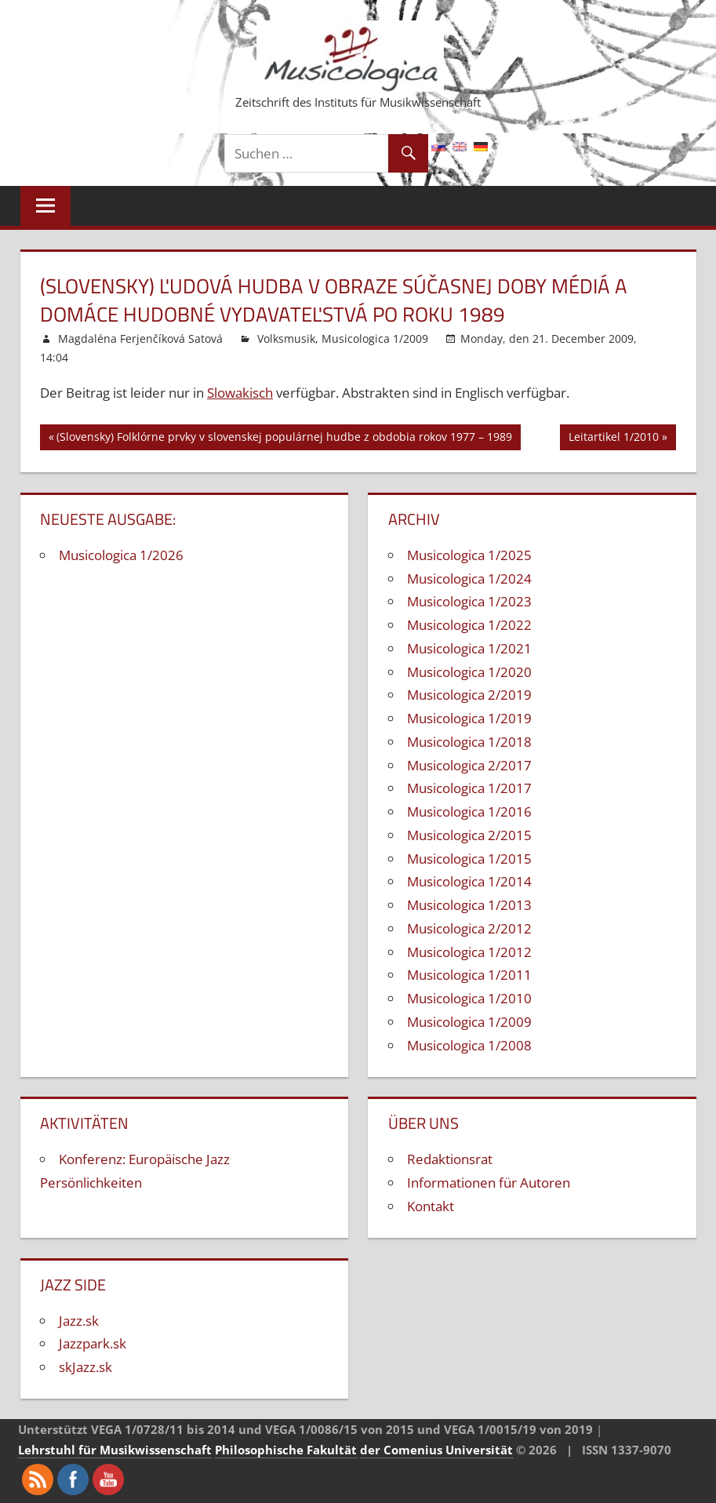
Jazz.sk (79, 1321)
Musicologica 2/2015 (469, 835)
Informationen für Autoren (488, 1183)
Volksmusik (286, 338)
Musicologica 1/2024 (469, 579)
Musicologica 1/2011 (469, 975)
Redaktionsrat (449, 1159)
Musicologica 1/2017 (469, 788)
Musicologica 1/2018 (469, 742)
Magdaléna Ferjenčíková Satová (140, 338)
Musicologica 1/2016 (469, 811)
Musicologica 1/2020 (469, 672)
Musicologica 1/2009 (375, 338)
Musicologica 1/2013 (469, 905)
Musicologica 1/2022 (469, 625)
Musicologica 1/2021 (469, 648)
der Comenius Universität (436, 1450)
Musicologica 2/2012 (469, 928)
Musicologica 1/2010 (469, 998)
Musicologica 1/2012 (469, 952)
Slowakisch (240, 393)
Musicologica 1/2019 (469, 718)
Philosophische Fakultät (286, 1450)
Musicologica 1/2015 (469, 859)
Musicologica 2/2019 (469, 695)
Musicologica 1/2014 (469, 881)
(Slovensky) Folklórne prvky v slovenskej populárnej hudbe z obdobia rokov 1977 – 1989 (284, 439)
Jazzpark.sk (92, 1343)
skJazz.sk (85, 1367)
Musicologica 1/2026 (121, 555)
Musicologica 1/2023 (469, 601)
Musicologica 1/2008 (469, 1045)
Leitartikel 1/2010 (614, 439)
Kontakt (430, 1206)
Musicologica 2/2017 (469, 765)
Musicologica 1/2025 (469, 555)
